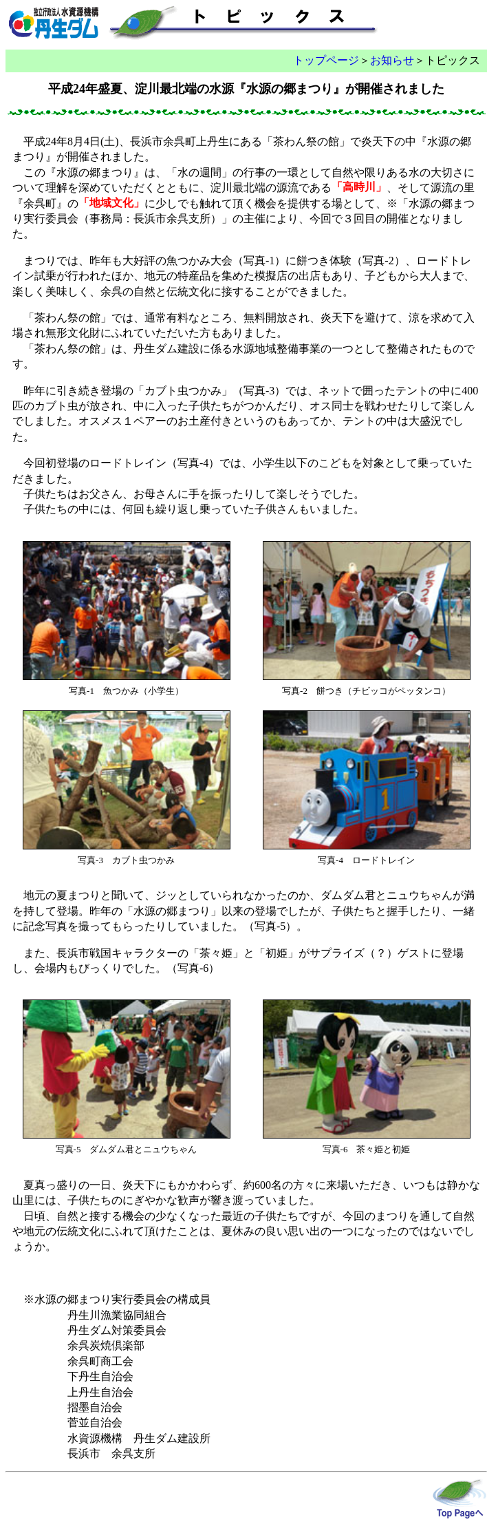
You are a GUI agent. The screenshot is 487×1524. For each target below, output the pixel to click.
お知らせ (392, 60)
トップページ (326, 60)
